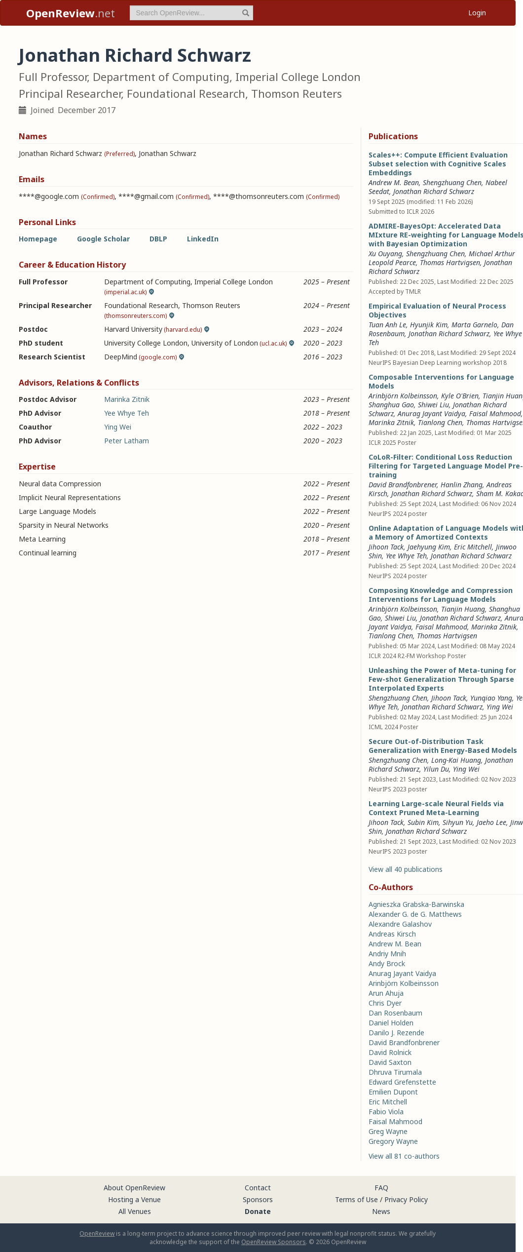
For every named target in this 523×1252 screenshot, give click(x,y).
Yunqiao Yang (491, 698)
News (381, 1211)
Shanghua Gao (391, 404)
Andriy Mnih (387, 953)
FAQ (381, 1187)
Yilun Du (436, 769)
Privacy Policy (406, 1199)
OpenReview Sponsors (273, 1242)
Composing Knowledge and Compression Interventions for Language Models (441, 595)
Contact (258, 1187)
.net (70, 12)
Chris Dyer (385, 1003)
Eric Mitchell (473, 546)
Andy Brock (387, 963)
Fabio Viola (386, 1111)
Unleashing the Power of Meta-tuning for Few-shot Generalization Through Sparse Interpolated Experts (442, 679)
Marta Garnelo (474, 324)
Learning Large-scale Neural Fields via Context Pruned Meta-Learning (436, 808)
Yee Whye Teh (126, 413)
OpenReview (96, 1233)
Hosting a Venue (134, 1199)
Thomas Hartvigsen (450, 262)
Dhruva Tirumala (395, 1072)
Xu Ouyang (385, 253)
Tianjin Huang (463, 609)
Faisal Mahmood (495, 413)
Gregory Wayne (393, 1141)
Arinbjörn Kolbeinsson (403, 395)
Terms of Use (356, 1199)
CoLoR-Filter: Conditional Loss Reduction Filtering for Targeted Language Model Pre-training (446, 465)
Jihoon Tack (386, 546)
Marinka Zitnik (126, 399)
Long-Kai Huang (456, 760)
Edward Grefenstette (402, 1082)
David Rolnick (390, 1052)
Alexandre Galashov (400, 924)
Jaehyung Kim (429, 546)
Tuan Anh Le (387, 324)
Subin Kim (423, 822)
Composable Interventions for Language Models (441, 381)
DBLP (158, 238)
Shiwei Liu (433, 404)
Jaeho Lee (491, 822)
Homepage (38, 238)
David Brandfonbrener (403, 484)
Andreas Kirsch (392, 934)
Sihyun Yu (458, 822)
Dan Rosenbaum (395, 1012)
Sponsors (258, 1199)
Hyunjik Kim (429, 324)
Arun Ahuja (386, 993)
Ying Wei (117, 426)
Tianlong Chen (440, 422)
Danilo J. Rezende (396, 1032)
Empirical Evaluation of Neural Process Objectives (437, 310)
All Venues (134, 1211)
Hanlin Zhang (462, 484)
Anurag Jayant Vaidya (431, 413)
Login (477, 12)
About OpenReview (134, 1187)
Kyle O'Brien (460, 395)
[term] (191, 12)
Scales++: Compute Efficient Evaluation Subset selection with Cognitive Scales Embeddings (438, 163)
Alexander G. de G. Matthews (415, 914)
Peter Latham (126, 440)
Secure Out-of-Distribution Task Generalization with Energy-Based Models (443, 746)
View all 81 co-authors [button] (404, 1156)
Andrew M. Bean (394, 182)
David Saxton (390, 1062)
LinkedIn (203, 238)
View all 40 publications (406, 869)
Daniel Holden (391, 1022)
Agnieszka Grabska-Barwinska (416, 904)
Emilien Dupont (393, 1091)
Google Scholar (103, 238)
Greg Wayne (388, 1131)
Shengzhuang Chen (452, 182)
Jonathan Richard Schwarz (433, 191)
